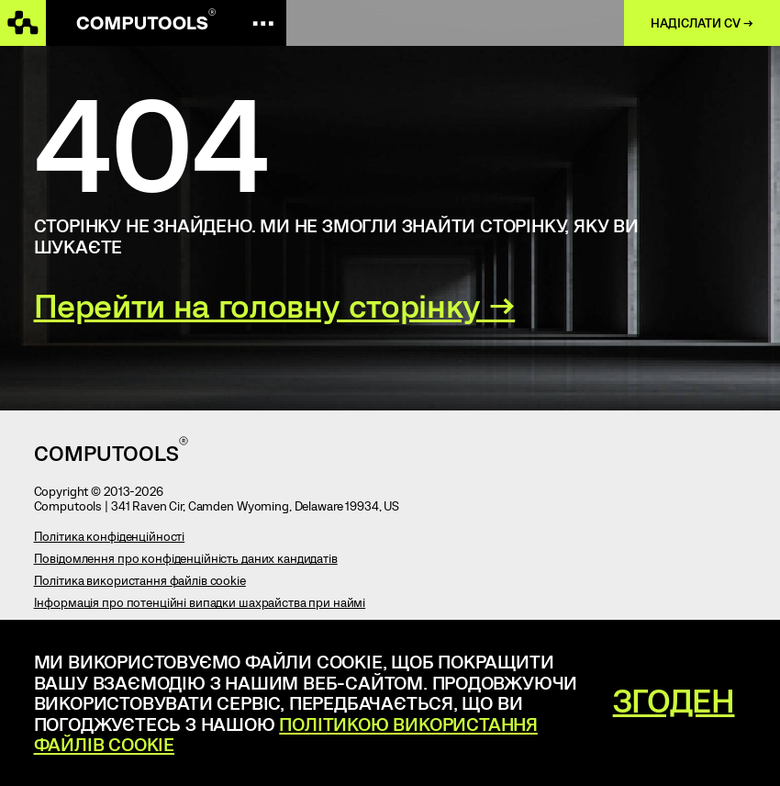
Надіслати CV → (702, 23)
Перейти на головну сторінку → (275, 304)
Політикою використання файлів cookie (286, 734)
